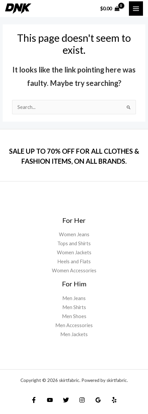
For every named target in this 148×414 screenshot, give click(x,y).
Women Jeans (74, 234)
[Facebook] (34, 400)
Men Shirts (74, 307)
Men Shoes (74, 316)
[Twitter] (66, 400)
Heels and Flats (74, 261)
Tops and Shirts (74, 243)
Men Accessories (74, 325)
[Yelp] (114, 400)
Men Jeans (74, 298)
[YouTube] (50, 400)
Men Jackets (74, 334)
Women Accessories (74, 270)
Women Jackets (74, 252)
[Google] (98, 400)
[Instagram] (82, 400)
